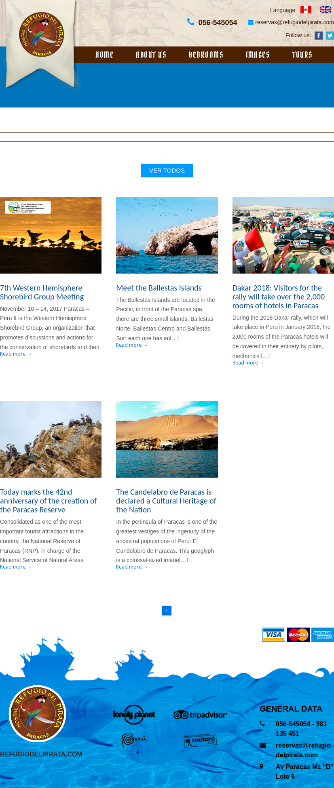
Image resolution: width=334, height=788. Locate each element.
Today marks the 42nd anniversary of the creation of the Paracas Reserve (48, 500)
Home (104, 55)
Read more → (16, 354)
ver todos (167, 170)
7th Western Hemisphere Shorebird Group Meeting (42, 292)
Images (258, 55)
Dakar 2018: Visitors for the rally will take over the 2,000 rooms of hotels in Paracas (279, 296)
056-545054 (294, 724)
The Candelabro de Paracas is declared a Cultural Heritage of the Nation (166, 500)
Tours (302, 55)
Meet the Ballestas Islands (158, 288)
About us (151, 55)
